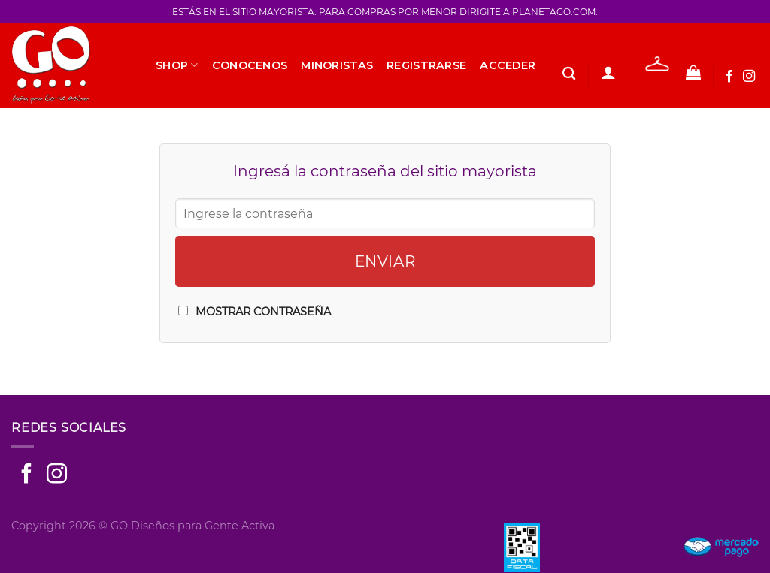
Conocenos (250, 65)
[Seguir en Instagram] (749, 76)
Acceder (507, 65)
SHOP (177, 65)
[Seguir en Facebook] (729, 76)
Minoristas (337, 65)
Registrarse (426, 65)
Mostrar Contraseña (263, 311)
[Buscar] (568, 74)
